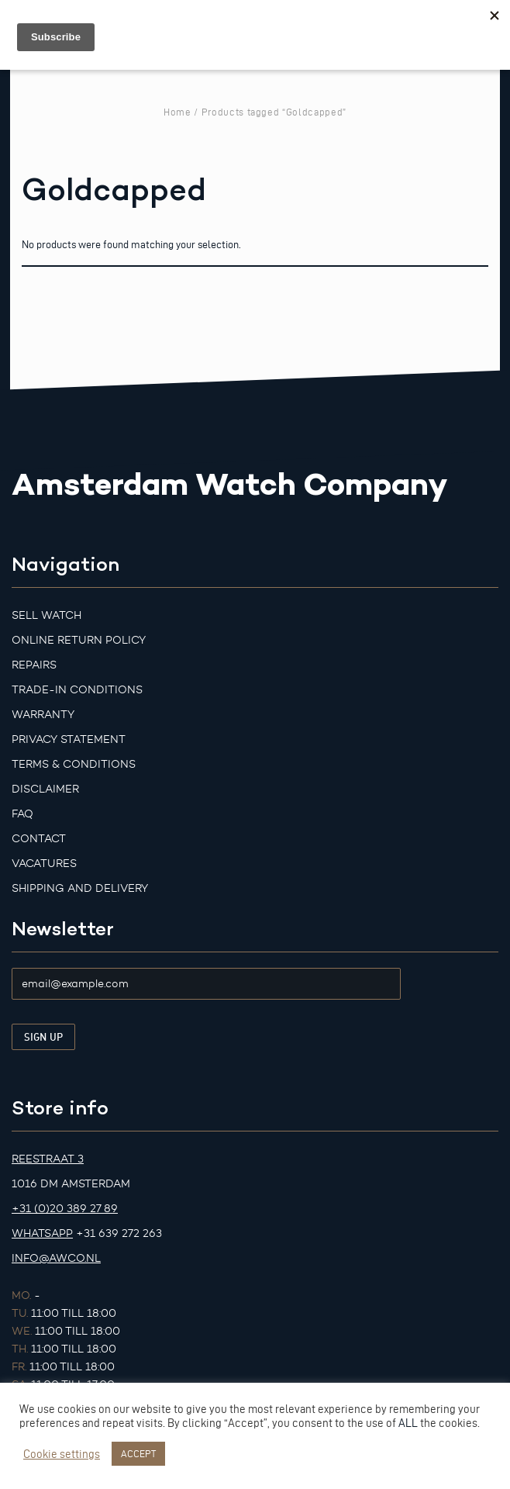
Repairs (34, 665)
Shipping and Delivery (80, 888)
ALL (408, 1423)
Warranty (43, 714)
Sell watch (46, 615)
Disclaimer (45, 789)
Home (177, 111)
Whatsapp (42, 1233)
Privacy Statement (69, 739)
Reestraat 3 (48, 1159)
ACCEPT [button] (138, 1453)
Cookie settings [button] (61, 1454)
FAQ (22, 814)
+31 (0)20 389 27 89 (65, 1208)
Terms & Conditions (74, 764)
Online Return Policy (79, 640)
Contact (39, 838)
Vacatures (44, 863)
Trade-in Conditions (77, 689)
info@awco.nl (56, 1258)
